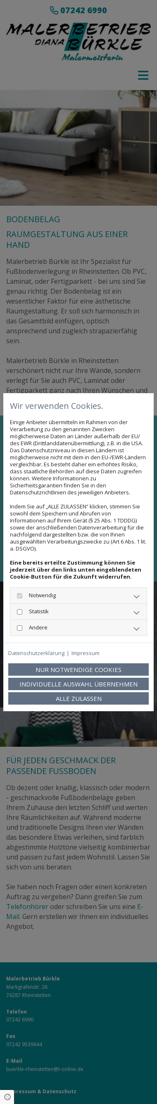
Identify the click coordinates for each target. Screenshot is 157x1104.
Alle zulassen (79, 698)
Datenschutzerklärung (36, 653)
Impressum (85, 653)
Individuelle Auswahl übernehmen (78, 684)
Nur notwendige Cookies (78, 669)
